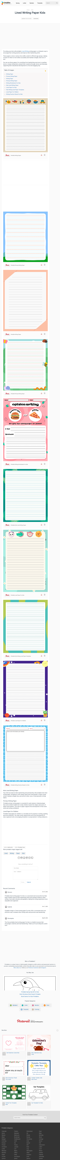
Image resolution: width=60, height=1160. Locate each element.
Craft (15, 1141)
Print (28, 1156)
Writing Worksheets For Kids (13, 83)
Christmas (29, 1139)
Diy (15, 1143)
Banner (3, 1135)
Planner (41, 1154)
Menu (15, 1150)
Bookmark (17, 1137)
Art (27, 1133)
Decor (40, 1141)
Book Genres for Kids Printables (30, 996)
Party (15, 1154)
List (15, 1148)
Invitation (4, 1147)
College (41, 1139)
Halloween (42, 1145)
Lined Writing (25, 51)
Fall (40, 1143)
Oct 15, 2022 (45, 891)
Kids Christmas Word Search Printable (30, 994)
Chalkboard (17, 1139)
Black (3, 1137)
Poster (3, 1156)
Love (40, 1148)
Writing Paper (9, 74)
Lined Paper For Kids (11, 87)
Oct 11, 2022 (45, 906)
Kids (23, 853)
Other (28, 1152)
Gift (28, 1145)
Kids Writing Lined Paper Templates (15, 89)
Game (3, 1133)
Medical (4, 1150)
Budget (4, 1139)
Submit (29, 882)
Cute (28, 1141)
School (3, 1158)
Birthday (41, 1135)
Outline (41, 1152)
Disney (4, 1143)
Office (15, 1152)
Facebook (35, 967)
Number (32, 3)
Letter (24, 3)
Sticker (41, 1158)
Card (40, 1131)
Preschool (17, 1156)
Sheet (15, 1158)
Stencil (28, 1158)
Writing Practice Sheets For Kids (14, 94)
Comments (36, 18)
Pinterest (30, 967)
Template (39, 3)
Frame (16, 1145)
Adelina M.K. (10, 847)
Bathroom (16, 1135)
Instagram (43, 967)
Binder (28, 1135)
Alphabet (16, 1133)
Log (28, 1148)
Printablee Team (21, 847)
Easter (28, 1143)
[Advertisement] (30, 36)
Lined (6, 853)
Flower (3, 1145)
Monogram (29, 1150)
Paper (18, 853)
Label (40, 1147)
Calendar (4, 1131)
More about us (17, 967)
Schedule (41, 1156)
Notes (40, 1150)
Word (40, 1137)
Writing (12, 853)
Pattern (16, 1131)
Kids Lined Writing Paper (12, 85)
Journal (16, 1147)
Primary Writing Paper (11, 76)
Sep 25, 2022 (45, 918)
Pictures (29, 1154)
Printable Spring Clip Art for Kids (30, 984)
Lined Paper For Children (12, 92)
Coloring (4, 1141)
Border (28, 1137)
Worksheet (29, 1131)
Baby (40, 1133)
